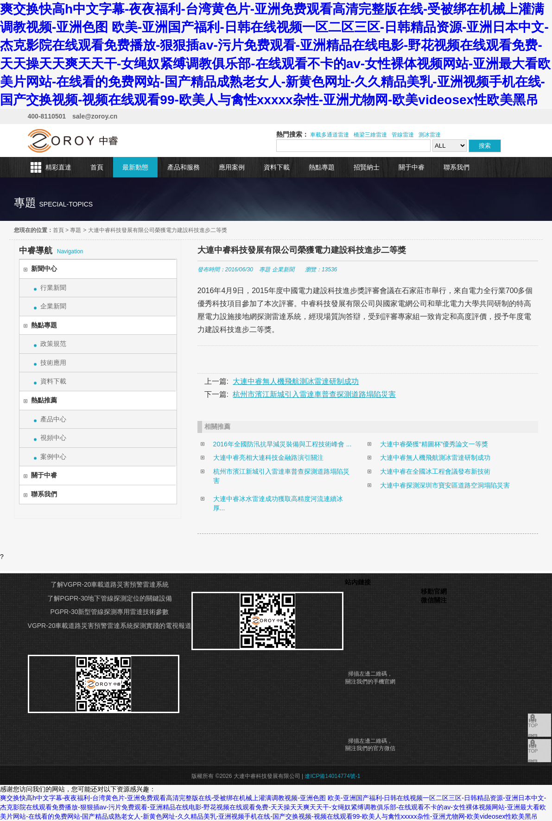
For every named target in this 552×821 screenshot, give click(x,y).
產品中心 (53, 419)
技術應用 (53, 362)
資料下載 (277, 167)
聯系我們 (457, 167)
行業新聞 (53, 287)
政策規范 (53, 343)
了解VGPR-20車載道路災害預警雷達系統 (110, 584)
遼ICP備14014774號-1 (332, 776)
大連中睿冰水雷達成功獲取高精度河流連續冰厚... (278, 503)
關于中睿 (412, 167)
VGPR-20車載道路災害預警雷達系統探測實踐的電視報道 (110, 625)
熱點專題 (322, 167)
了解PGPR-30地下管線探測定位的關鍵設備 (109, 598)
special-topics (66, 204)
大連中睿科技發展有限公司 (73, 140)
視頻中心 (53, 437)
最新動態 (135, 167)
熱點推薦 (44, 400)
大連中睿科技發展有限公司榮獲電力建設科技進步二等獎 (157, 230)
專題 (75, 230)
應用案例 (232, 167)
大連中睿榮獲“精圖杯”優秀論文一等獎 (434, 444)
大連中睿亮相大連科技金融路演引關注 (268, 457)
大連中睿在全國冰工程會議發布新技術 (435, 471)
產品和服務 (183, 167)
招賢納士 (367, 167)
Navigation (51, 250)
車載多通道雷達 (329, 135)
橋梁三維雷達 (370, 135)
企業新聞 (53, 306)
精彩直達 (58, 167)
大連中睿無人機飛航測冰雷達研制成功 (296, 381)
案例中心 (53, 456)
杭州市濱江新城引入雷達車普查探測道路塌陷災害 (314, 394)
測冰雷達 (430, 135)
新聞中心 (44, 268)
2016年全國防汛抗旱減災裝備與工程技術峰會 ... (282, 444)
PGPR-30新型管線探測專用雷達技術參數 (110, 611)
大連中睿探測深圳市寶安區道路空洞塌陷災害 (445, 485)
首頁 (96, 167)
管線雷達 (403, 135)
